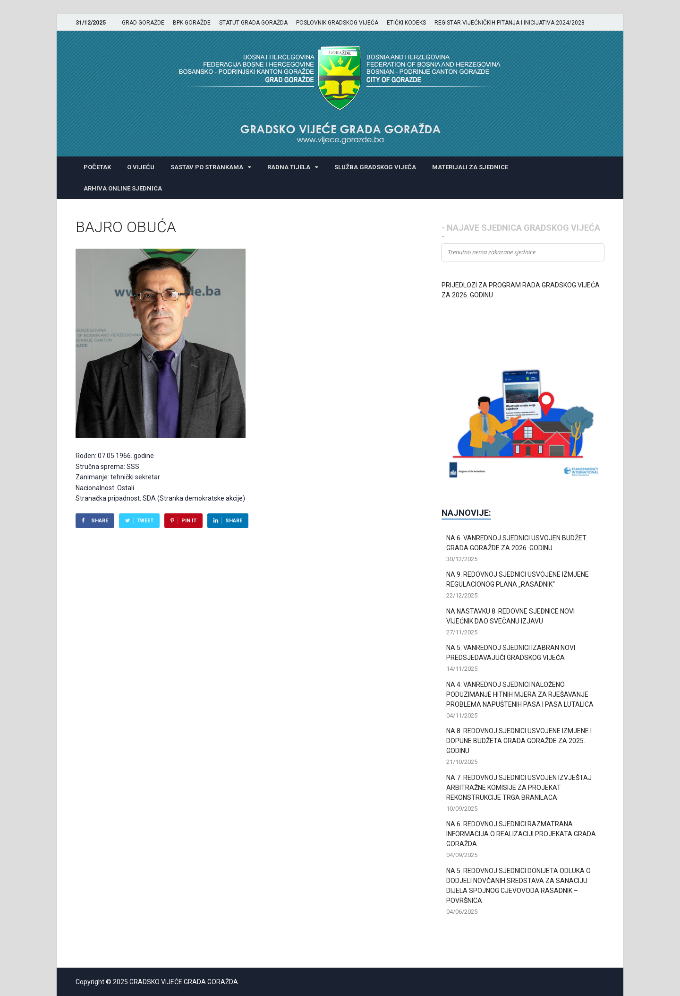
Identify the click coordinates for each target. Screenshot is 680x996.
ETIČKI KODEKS (406, 22)
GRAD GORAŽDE (143, 22)
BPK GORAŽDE (192, 22)
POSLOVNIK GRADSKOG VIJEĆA (337, 22)
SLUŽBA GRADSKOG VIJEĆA (375, 167)
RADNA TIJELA (288, 167)
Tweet (144, 521)
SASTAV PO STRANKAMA (206, 167)
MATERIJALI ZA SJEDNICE (470, 167)
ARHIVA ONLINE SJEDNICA (123, 188)
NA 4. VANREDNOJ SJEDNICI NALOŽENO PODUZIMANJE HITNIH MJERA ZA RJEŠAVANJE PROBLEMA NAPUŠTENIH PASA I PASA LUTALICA (520, 694)
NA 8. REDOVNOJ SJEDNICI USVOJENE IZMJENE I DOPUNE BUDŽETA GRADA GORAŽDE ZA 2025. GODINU (519, 740)
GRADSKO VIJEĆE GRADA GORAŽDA (183, 982)
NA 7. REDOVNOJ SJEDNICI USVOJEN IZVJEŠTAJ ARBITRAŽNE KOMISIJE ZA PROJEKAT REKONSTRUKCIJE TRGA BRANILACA (519, 787)
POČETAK (97, 167)
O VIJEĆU (140, 167)
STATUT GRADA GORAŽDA (253, 22)
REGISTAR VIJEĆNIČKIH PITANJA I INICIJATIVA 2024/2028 (509, 22)
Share (99, 521)
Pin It (188, 521)
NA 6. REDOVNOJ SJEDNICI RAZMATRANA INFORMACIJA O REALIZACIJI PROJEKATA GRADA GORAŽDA (521, 834)
